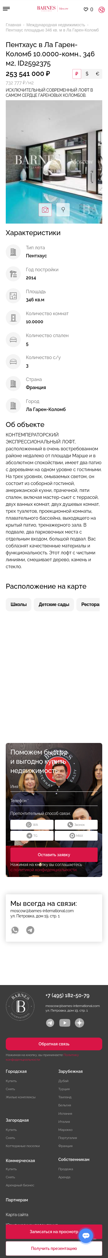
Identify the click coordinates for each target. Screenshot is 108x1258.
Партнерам (17, 1200)
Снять (10, 1089)
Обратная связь (54, 1044)
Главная (14, 25)
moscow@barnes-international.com (42, 910)
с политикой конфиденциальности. (43, 869)
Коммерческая (20, 1160)
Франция (65, 1146)
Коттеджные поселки (23, 1146)
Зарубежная (70, 1071)
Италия (64, 1122)
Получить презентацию (54, 1248)
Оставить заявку (54, 854)
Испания (65, 1114)
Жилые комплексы (20, 1097)
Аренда (64, 1177)
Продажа (65, 1169)
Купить (11, 1081)
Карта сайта (17, 1214)
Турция (64, 1089)
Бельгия (64, 1105)
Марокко (65, 1130)
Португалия (67, 1138)
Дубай (63, 1081)
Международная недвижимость (56, 25)
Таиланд (64, 1097)
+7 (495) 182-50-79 (68, 995)
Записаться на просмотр (54, 1231)
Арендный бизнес (20, 1185)
